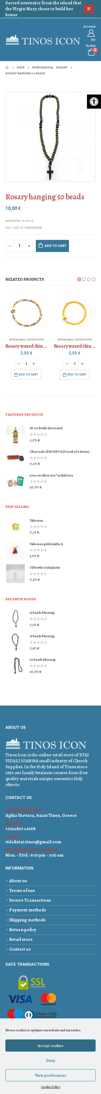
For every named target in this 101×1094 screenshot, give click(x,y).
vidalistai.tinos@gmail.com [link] (33, 842)
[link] (94, 102)
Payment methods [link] (27, 910)
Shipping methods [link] (27, 920)
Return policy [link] (22, 930)
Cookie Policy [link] (50, 1087)
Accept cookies (50, 1045)
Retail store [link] (21, 939)
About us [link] (18, 881)
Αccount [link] (89, 26)
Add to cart (55, 246)
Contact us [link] (20, 949)
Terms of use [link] (22, 890)
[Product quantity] (19, 246)
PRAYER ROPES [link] (35, 339)
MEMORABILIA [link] (17, 339)
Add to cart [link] (28, 374)
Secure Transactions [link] (30, 900)
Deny (50, 1060)
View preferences (50, 1075)
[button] (79, 279)
